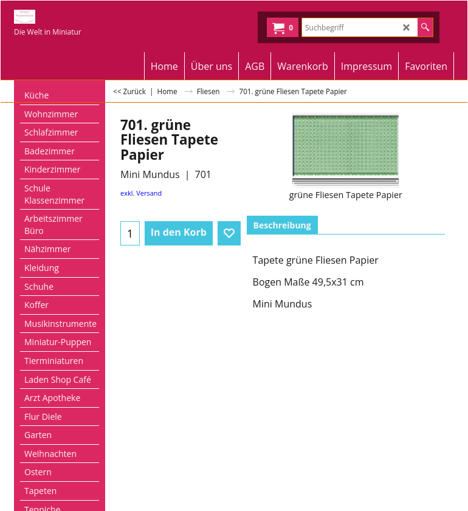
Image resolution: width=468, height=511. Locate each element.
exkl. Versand (141, 192)
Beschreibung (282, 225)
